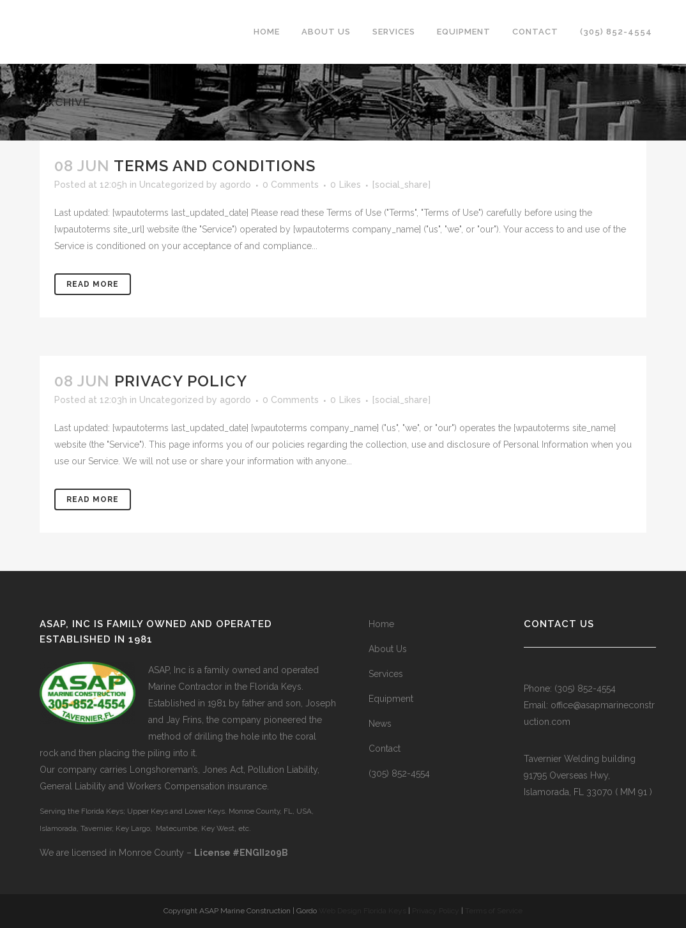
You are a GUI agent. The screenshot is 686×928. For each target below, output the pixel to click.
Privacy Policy (180, 381)
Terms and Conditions (215, 165)
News (380, 724)
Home (626, 102)
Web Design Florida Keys (362, 910)
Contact (384, 748)
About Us (388, 649)
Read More (92, 284)
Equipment (391, 699)
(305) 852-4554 (399, 773)
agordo (235, 184)
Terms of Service (493, 910)
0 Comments (291, 184)
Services (386, 674)
